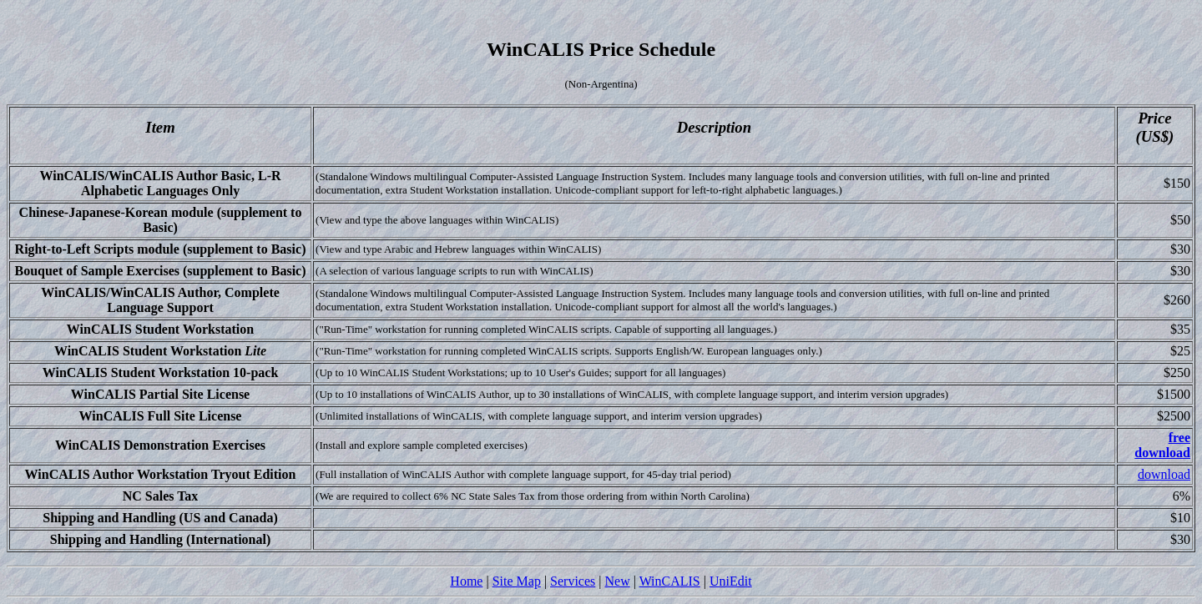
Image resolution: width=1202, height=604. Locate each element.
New (616, 581)
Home (466, 581)
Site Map (516, 581)
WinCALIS (669, 581)
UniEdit (731, 581)
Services (572, 581)
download (1164, 474)
